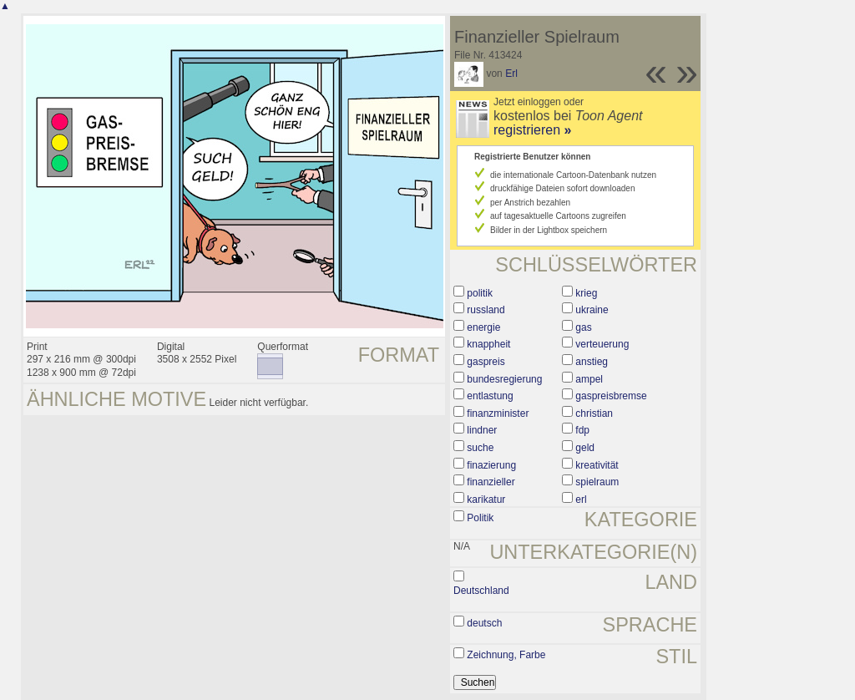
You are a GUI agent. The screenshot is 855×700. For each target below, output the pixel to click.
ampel (589, 379)
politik (480, 293)
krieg (586, 293)
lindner (482, 430)
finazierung (491, 465)
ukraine (591, 310)
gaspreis (485, 362)
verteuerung (602, 344)
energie (483, 327)
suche (480, 448)
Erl (511, 73)
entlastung (490, 396)
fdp (582, 430)
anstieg (591, 362)
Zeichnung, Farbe (506, 655)
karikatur (486, 499)
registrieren (532, 130)
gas (583, 327)
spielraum (597, 482)
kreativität (596, 465)
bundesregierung (504, 379)
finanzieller (490, 482)
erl (580, 499)
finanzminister (498, 413)
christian (594, 413)
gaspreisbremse (610, 396)
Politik (480, 518)
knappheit (488, 344)
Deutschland (481, 590)
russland (485, 310)
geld (584, 448)
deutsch (484, 623)
